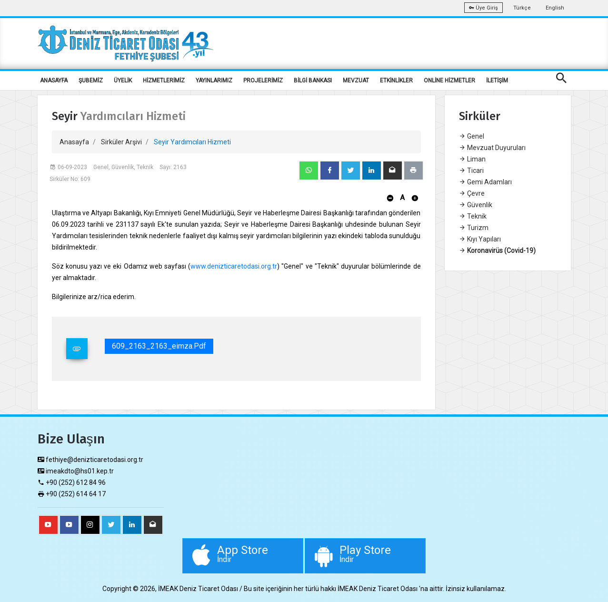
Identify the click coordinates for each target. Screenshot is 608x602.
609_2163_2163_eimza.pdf (159, 346)
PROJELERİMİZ (263, 80)
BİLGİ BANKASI (313, 80)
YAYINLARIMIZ (214, 80)
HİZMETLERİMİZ (164, 80)
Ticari (471, 170)
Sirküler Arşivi (121, 142)
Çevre (472, 193)
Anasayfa (74, 142)
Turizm (473, 227)
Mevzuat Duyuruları (492, 147)
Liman (472, 159)
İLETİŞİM (497, 80)
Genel (471, 136)
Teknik (473, 216)
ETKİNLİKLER (396, 80)
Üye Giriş (483, 8)
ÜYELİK (123, 80)
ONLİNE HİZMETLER (449, 80)
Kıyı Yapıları (480, 239)
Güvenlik (475, 205)
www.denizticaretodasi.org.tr (233, 266)
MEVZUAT (356, 80)
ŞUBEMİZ (91, 80)
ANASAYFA (54, 80)
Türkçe (522, 8)
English (555, 8)
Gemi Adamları (485, 182)
